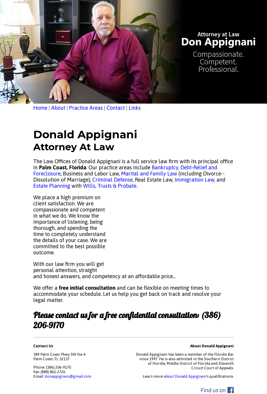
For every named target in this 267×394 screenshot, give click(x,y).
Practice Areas (86, 108)
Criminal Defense (112, 180)
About (58, 108)
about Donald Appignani (185, 376)
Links (135, 108)
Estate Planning (51, 186)
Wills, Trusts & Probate (109, 186)
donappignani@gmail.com (68, 376)
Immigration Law (194, 180)
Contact (116, 108)
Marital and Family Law (149, 173)
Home (40, 108)
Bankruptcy (165, 167)
